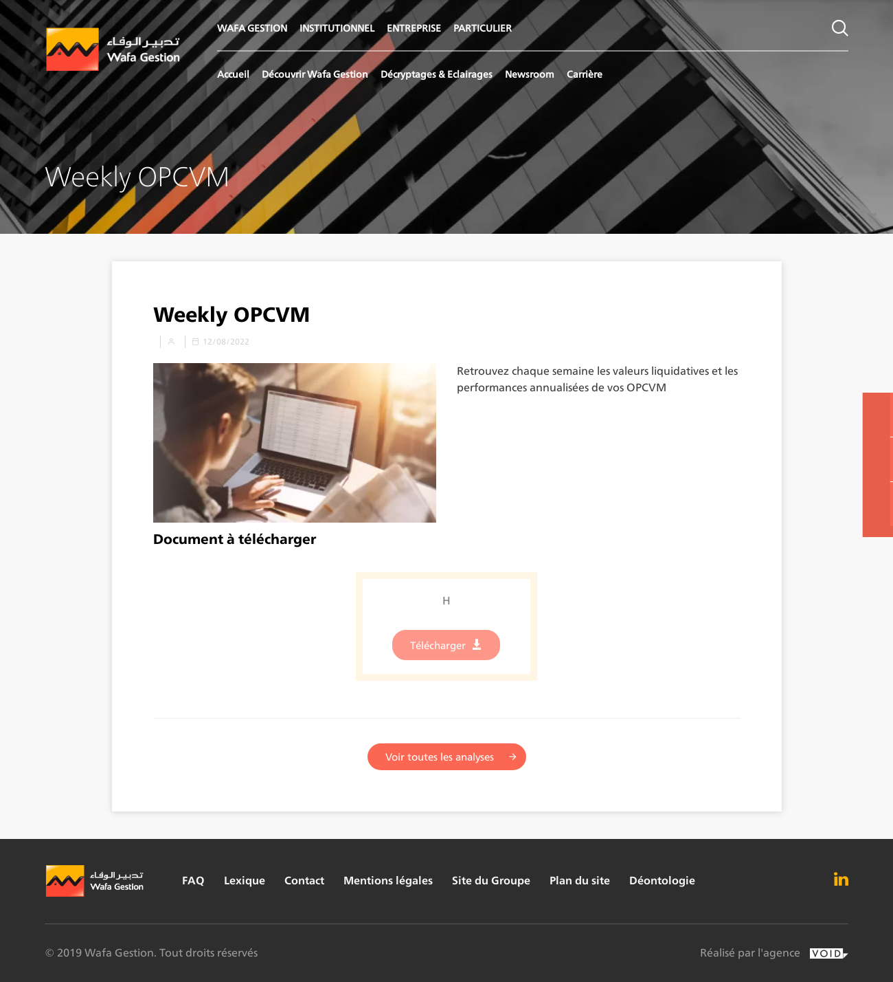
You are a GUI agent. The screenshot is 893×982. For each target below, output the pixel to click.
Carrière (584, 74)
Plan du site (580, 880)
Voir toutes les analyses (439, 757)
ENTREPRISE (414, 28)
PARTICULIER (482, 28)
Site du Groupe (491, 880)
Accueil (233, 74)
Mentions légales (388, 880)
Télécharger (438, 651)
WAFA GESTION (252, 28)
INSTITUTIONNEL (336, 28)
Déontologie (662, 880)
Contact (304, 880)
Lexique (244, 880)
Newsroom (529, 74)
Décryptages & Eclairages (437, 74)
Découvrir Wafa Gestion (315, 74)
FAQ (193, 880)
